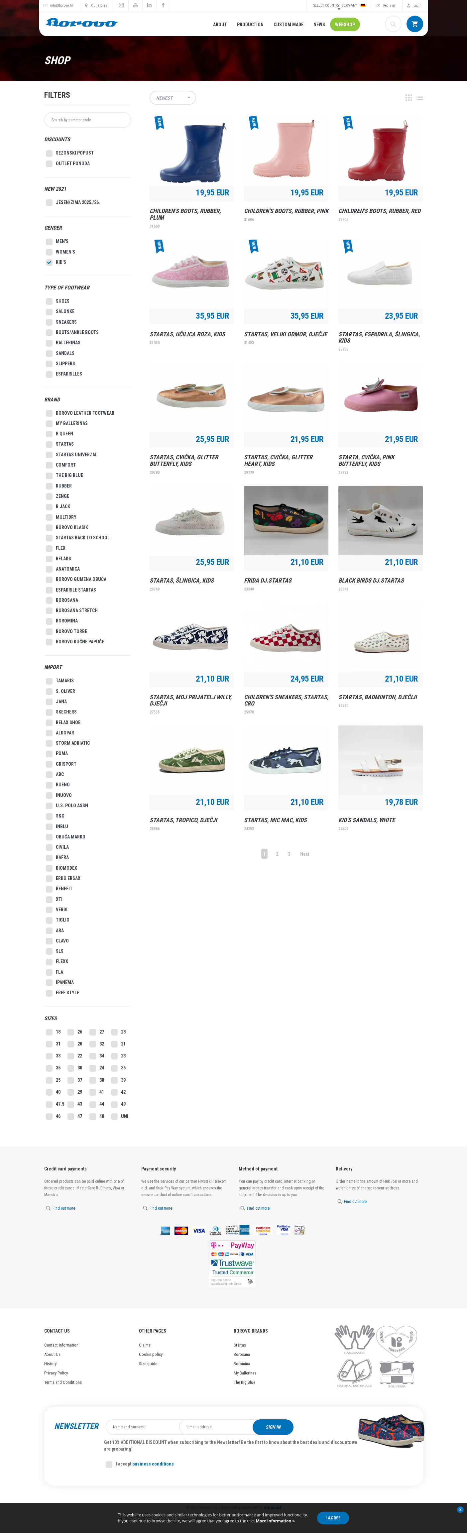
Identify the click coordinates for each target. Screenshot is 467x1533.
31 (53, 1044)
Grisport (61, 764)
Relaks (58, 559)
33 (53, 1056)
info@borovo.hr (61, 5)
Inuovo (59, 795)
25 (53, 1080)
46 (53, 1116)
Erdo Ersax (63, 878)
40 (53, 1092)
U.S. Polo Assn (67, 806)
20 (74, 1044)
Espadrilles (64, 374)
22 (74, 1056)
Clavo (57, 941)
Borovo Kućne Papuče (75, 642)
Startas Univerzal (71, 455)
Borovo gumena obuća (76, 580)
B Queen (59, 434)
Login (417, 5)
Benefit (59, 889)
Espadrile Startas (71, 590)
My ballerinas (67, 423)
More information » (275, 1521)
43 (74, 1104)
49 (118, 1104)
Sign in (314, 1427)
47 (74, 1116)
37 (74, 1080)
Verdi (56, 910)
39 (118, 1080)
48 (96, 1116)
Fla (54, 972)
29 (74, 1092)
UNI (119, 1116)
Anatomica (63, 569)
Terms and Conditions (63, 1382)
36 (118, 1068)
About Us (52, 1354)
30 (74, 1068)
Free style (62, 993)
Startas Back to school (78, 538)
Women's (60, 252)
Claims (145, 1345)
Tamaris (60, 681)
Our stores (99, 5)
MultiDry (61, 517)
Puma (57, 754)
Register (389, 5)
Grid (409, 97)
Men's (57, 242)
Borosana (62, 600)
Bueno (58, 785)
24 (96, 1068)
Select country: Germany (339, 5)
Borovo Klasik (67, 527)
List (419, 97)
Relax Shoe (63, 722)
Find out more (64, 1208)
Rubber (59, 486)
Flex (55, 548)
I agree (332, 1518)
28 (118, 1032)
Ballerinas (63, 343)
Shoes (57, 301)
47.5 (55, 1104)
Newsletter (76, 1426)
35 (53, 1068)
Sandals (60, 353)
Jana (56, 702)
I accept (140, 1464)
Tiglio (57, 920)
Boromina (62, 621)
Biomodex (61, 868)
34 (96, 1056)
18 (53, 1032)
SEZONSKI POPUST (70, 153)
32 (96, 1044)
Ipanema (60, 982)
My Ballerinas (245, 1372)
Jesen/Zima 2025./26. (73, 202)
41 (96, 1092)
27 (96, 1032)
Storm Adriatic (68, 743)
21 (118, 1044)
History (50, 1363)
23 (118, 1056)
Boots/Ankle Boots (72, 332)
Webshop (345, 24)
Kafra (57, 858)
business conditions (153, 1464)
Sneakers (61, 322)
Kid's (56, 262)
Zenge (57, 496)
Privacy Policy (56, 1372)
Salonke (60, 312)
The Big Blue (244, 1382)
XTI (54, 899)
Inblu (57, 826)
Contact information (61, 1345)
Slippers (60, 364)
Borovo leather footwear (80, 413)
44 (96, 1104)
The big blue (64, 476)
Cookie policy (151, 1354)
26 (74, 1032)
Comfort (61, 465)
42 (118, 1092)
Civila (57, 847)
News (319, 24)
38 (96, 1080)
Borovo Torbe (66, 631)
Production (250, 24)
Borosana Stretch (72, 610)
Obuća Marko (65, 837)
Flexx (57, 962)
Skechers (61, 712)
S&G (55, 816)
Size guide (148, 1363)
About (220, 24)
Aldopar (60, 733)
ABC (55, 774)
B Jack (58, 507)
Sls (54, 951)
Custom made (288, 24)
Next (304, 854)
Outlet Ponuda (68, 164)
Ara (55, 931)
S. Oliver (60, 691)
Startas (60, 444)
